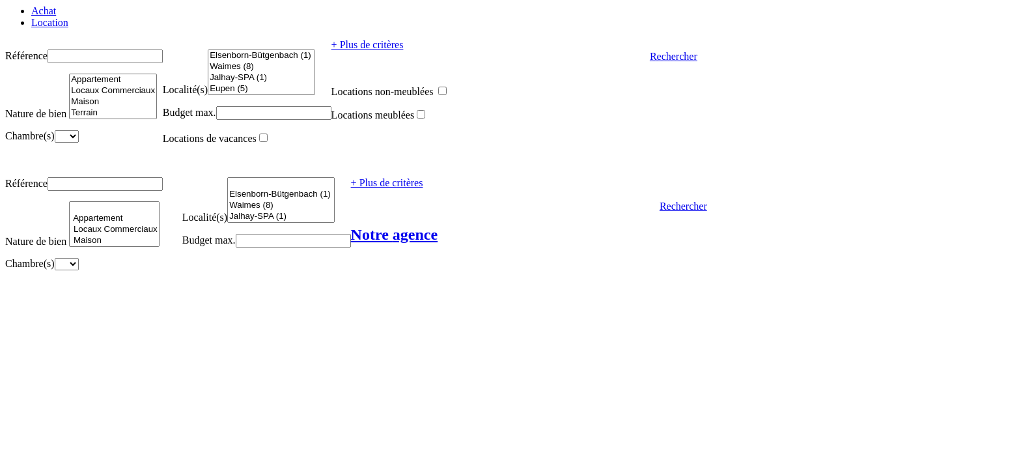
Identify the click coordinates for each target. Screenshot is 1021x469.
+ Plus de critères (367, 44)
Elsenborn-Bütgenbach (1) (261, 55)
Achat (43, 10)
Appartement (113, 79)
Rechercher (673, 56)
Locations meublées (373, 115)
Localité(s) (185, 89)
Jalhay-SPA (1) (261, 77)
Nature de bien (35, 113)
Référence (26, 55)
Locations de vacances (210, 138)
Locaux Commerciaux (113, 90)
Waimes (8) (261, 66)
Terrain (113, 113)
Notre (394, 234)
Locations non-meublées (383, 91)
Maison (113, 101)
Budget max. (189, 112)
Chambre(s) (30, 135)
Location (49, 22)
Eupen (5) (261, 88)
